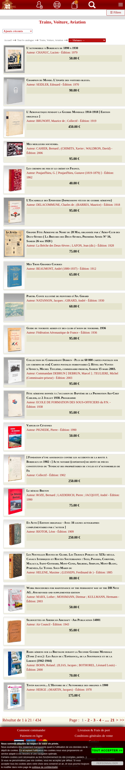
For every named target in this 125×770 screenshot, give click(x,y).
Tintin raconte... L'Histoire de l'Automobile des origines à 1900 (67, 687)
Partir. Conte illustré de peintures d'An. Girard (65, 298)
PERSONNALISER (107, 763)
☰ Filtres (115, 12)
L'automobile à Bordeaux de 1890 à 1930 (52, 50)
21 (112, 720)
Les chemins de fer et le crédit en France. (70, 173)
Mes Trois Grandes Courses (61, 266)
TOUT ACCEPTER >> (107, 750)
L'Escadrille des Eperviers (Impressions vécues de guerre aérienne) (73, 202)
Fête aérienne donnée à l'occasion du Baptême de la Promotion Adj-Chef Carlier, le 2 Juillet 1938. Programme (72, 400)
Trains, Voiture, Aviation (51, 40)
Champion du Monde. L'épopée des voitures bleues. (58, 82)
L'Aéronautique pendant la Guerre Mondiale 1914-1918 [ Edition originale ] (68, 116)
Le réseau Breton (73, 495)
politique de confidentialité (45, 767)
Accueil (8, 40)
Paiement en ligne (31, 736)
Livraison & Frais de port (94, 730)
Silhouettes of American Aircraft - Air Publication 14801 (63, 622)
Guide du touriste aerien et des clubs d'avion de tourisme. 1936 (66, 330)
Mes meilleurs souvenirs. (69, 148)
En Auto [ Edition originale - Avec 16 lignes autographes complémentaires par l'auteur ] (62, 527)
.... (107, 720)
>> (122, 720)
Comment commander (31, 730)
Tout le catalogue (25, 40)
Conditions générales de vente (94, 736)
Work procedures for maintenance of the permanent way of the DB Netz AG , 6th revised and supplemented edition (72, 594)
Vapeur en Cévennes (51, 427)
